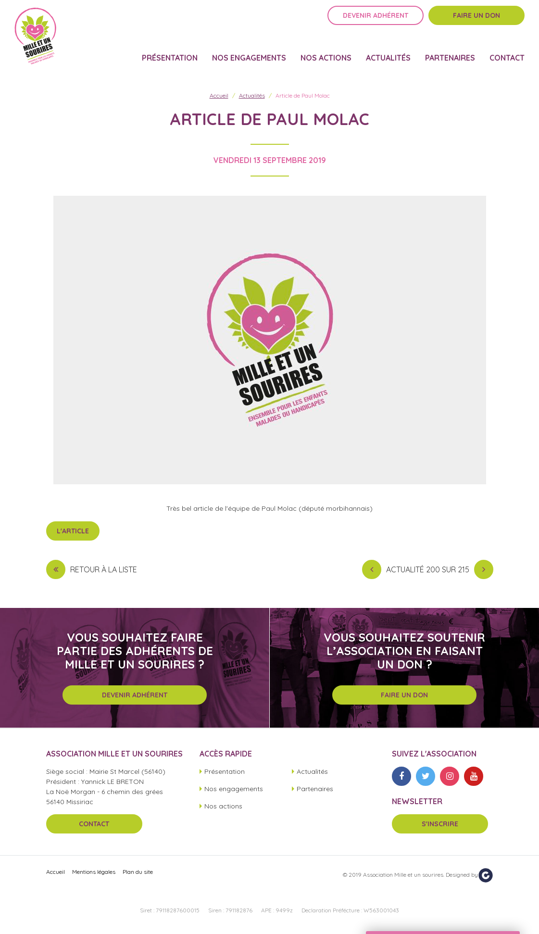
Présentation (170, 51)
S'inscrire (440, 824)
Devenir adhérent (375, 22)
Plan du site (138, 871)
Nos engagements (249, 51)
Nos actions (326, 51)
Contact (507, 51)
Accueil (219, 95)
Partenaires (450, 51)
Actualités (388, 51)
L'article (73, 531)
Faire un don (476, 22)
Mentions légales (93, 871)
